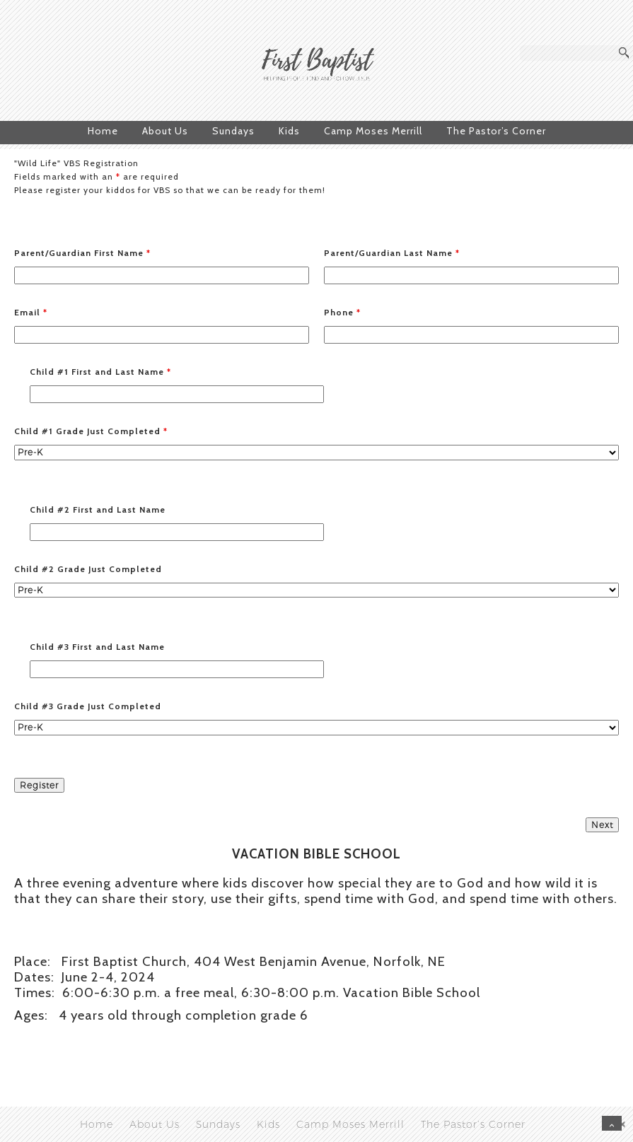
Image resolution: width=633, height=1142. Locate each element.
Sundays (233, 130)
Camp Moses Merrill (373, 130)
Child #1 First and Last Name (100, 371)
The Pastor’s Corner (496, 130)
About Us (165, 130)
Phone (342, 312)
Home (103, 130)
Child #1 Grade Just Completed (91, 431)
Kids (289, 130)
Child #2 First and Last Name (97, 509)
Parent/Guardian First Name (82, 252)
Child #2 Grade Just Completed (88, 569)
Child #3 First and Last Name (97, 646)
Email (30, 312)
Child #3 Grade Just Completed (87, 706)
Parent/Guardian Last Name (392, 252)
